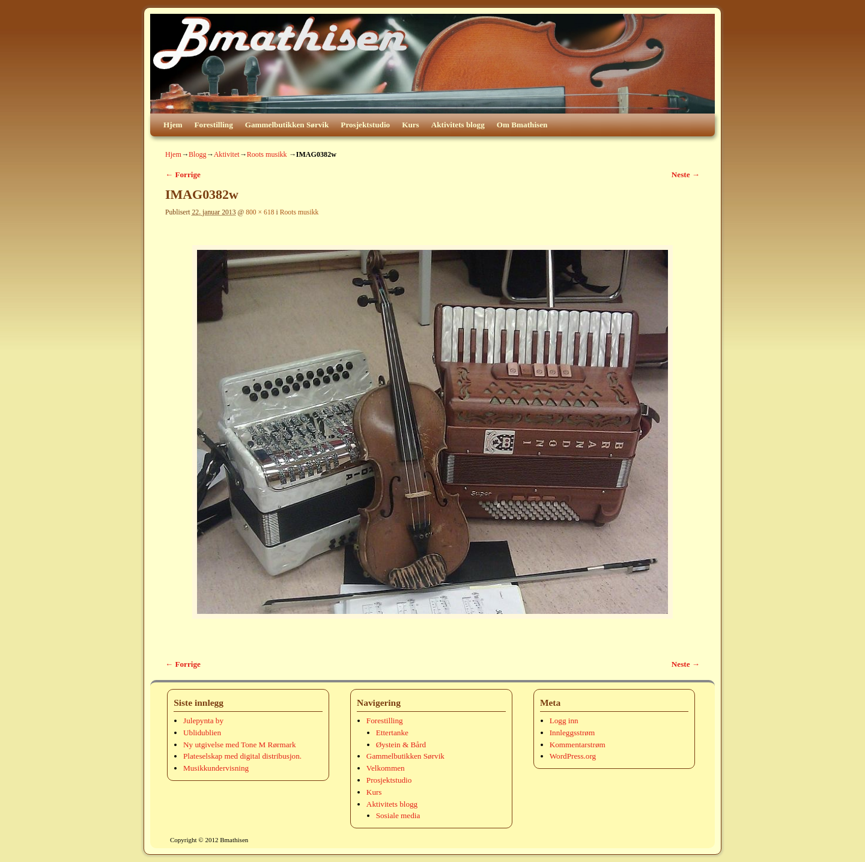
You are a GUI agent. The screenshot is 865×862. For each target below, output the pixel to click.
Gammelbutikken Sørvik (287, 124)
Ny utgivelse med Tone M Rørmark (239, 744)
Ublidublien (202, 732)
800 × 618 (260, 212)
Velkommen (385, 767)
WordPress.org (573, 755)
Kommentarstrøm (578, 744)
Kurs (410, 124)
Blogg (198, 154)
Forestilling (214, 124)
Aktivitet (227, 154)
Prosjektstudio (365, 124)
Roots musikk (267, 154)
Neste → (686, 174)
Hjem (173, 124)
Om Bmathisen (522, 124)
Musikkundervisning (216, 767)
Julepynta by (203, 720)
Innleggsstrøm (572, 732)
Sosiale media (398, 815)
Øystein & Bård (401, 744)
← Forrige (183, 174)
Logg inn (564, 720)
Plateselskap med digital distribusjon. (242, 755)
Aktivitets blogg (458, 124)
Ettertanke (392, 732)
